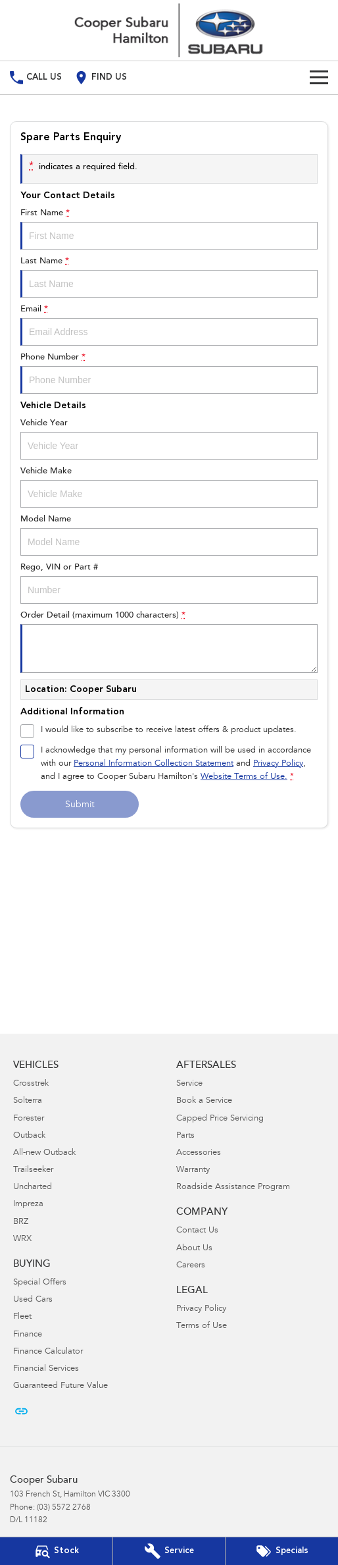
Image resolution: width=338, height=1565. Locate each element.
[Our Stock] (56, 1551)
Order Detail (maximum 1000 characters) (169, 642)
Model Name (169, 535)
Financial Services (46, 1369)
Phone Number (169, 373)
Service (189, 1084)
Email (169, 325)
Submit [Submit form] (80, 805)
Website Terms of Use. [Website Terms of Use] (244, 777)
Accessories (198, 1153)
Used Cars (33, 1300)
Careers (190, 1265)
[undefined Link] (21, 1411)
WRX (22, 1239)
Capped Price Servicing (220, 1119)
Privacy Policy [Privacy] (278, 764)
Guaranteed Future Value (60, 1386)
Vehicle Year (169, 439)
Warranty (193, 1170)
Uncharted (32, 1187)
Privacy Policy (201, 1309)
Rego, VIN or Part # (169, 583)
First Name (169, 229)
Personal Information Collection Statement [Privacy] (153, 764)
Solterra (27, 1101)
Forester (28, 1119)
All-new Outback (44, 1153)
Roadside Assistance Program (233, 1187)
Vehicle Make (169, 487)
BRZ (20, 1222)
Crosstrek (31, 1084)
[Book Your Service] (169, 1551)
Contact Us (197, 1231)
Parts (185, 1136)
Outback (29, 1136)
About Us (194, 1248)
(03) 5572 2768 (64, 1508)
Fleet (22, 1317)
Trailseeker (33, 1170)
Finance (27, 1335)
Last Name (169, 277)
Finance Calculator (48, 1352)
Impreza (28, 1204)
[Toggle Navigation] (319, 77)
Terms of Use (201, 1326)
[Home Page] (169, 30)
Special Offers (39, 1283)
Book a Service (204, 1101)
